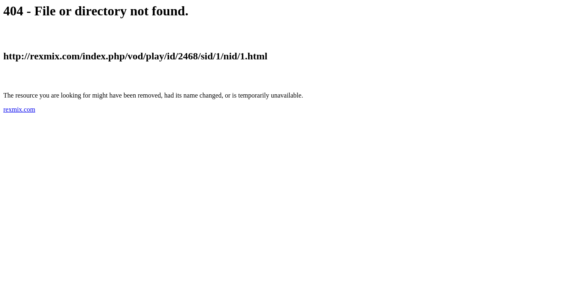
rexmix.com (19, 109)
